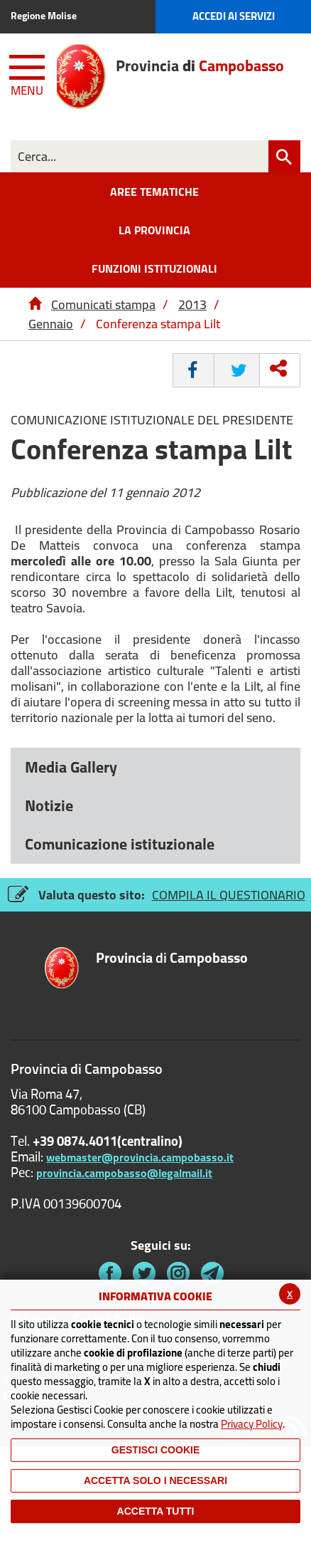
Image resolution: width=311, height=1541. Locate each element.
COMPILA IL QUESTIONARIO (228, 895)
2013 (192, 304)
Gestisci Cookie (155, 1450)
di (172, 959)
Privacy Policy (252, 1424)
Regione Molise (44, 15)
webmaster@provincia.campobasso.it (140, 1157)
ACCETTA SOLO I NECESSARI (155, 1480)
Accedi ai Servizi (233, 16)
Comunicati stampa (103, 304)
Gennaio (50, 323)
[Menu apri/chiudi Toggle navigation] (28, 72)
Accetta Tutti (156, 1511)
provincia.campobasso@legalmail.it (124, 1173)
